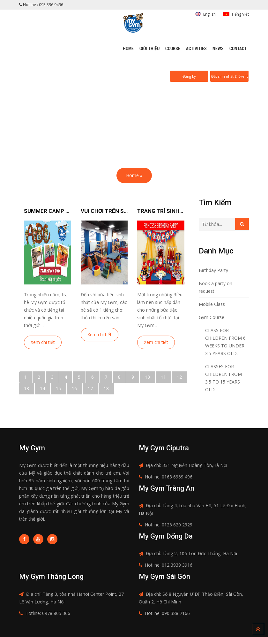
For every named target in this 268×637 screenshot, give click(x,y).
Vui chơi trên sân (104, 211)
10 (147, 377)
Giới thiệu (149, 48)
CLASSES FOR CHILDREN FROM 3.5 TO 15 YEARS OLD (223, 377)
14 (42, 388)
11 (163, 377)
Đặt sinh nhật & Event (229, 76)
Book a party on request (215, 287)
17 (90, 388)
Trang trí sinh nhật (160, 211)
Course (172, 48)
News (218, 48)
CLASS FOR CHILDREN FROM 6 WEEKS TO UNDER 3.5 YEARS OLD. (225, 341)
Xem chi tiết (43, 342)
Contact (238, 48)
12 (179, 377)
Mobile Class (212, 304)
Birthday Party (213, 270)
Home (128, 48)
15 (58, 388)
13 (26, 388)
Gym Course (211, 317)
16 (74, 388)
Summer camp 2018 (47, 211)
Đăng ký (189, 76)
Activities (196, 48)
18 (106, 388)
